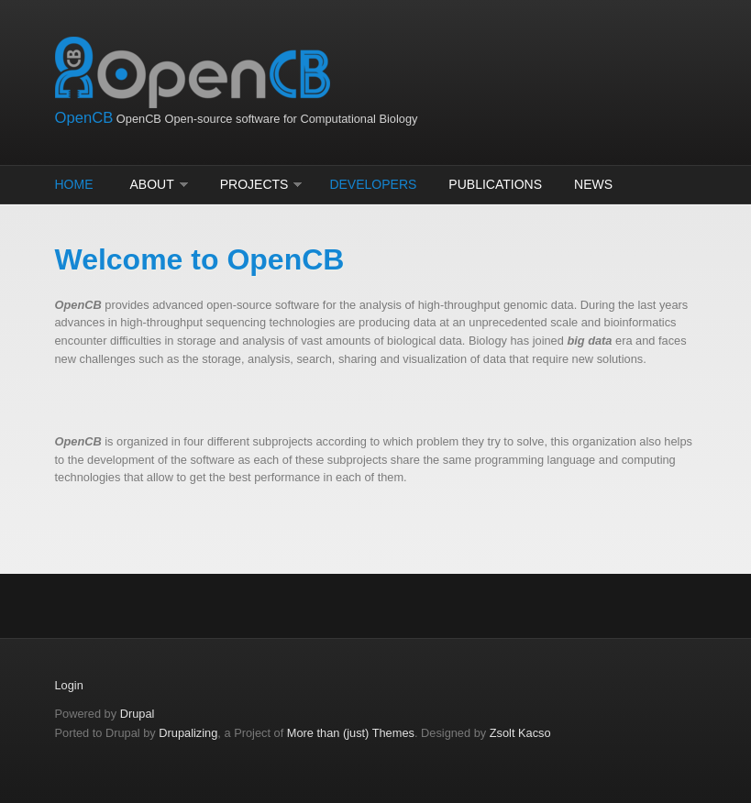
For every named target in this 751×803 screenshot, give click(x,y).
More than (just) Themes (350, 733)
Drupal (137, 713)
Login (69, 685)
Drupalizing (188, 733)
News (593, 184)
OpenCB (84, 117)
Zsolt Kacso (520, 733)
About (152, 184)
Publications (495, 184)
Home (74, 184)
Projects (254, 184)
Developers (372, 184)
